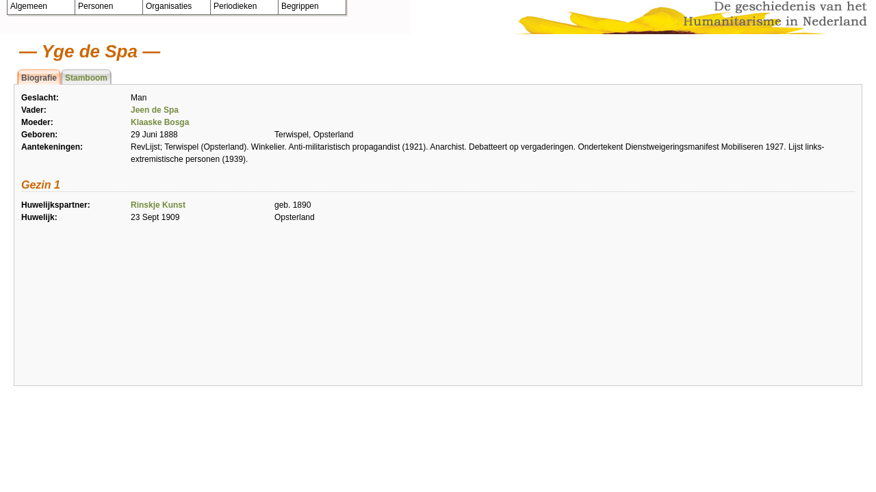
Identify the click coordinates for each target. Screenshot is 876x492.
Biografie (39, 78)
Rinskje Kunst (158, 205)
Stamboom (86, 78)
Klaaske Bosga (160, 122)
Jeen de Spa (155, 110)
